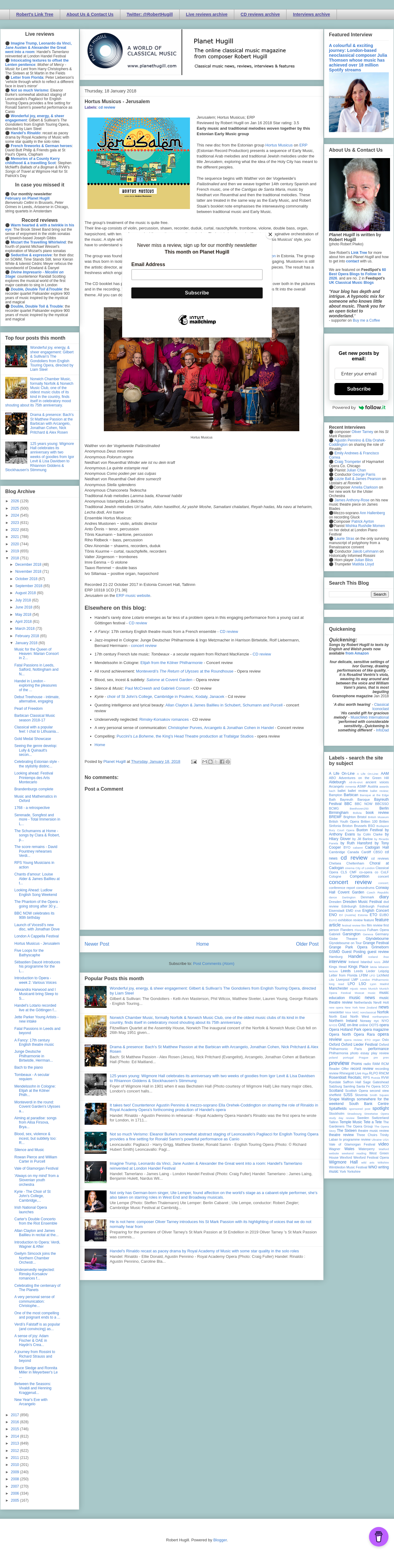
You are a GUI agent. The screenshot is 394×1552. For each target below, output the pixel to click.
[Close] (270, 234)
